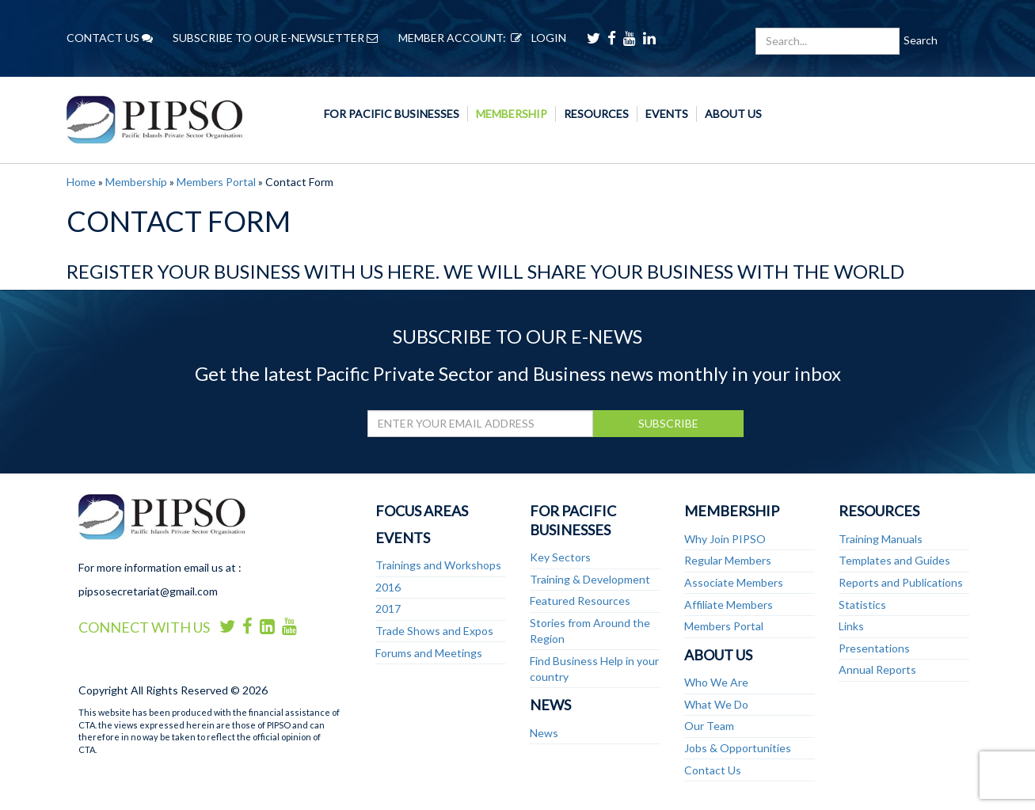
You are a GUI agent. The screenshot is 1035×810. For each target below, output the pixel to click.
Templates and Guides (894, 560)
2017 (388, 608)
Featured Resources (580, 600)
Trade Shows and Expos (434, 630)
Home (81, 181)
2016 (388, 587)
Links (851, 626)
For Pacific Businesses (391, 113)
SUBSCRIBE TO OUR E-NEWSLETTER (275, 37)
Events (666, 113)
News (550, 704)
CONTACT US (110, 37)
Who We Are (716, 682)
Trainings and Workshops (438, 565)
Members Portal (216, 181)
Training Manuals (881, 539)
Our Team (709, 725)
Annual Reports (877, 669)
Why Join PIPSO (725, 539)
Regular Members (727, 560)
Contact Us (712, 770)
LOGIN (536, 37)
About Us (733, 113)
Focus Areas (421, 510)
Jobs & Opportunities (737, 748)
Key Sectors (560, 557)
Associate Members (733, 582)
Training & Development (590, 579)
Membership (511, 113)
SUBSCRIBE (668, 423)
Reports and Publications (901, 582)
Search (921, 40)
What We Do (716, 704)
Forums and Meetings (428, 653)
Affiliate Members (728, 604)
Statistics (862, 604)
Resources (596, 113)
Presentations (874, 648)
